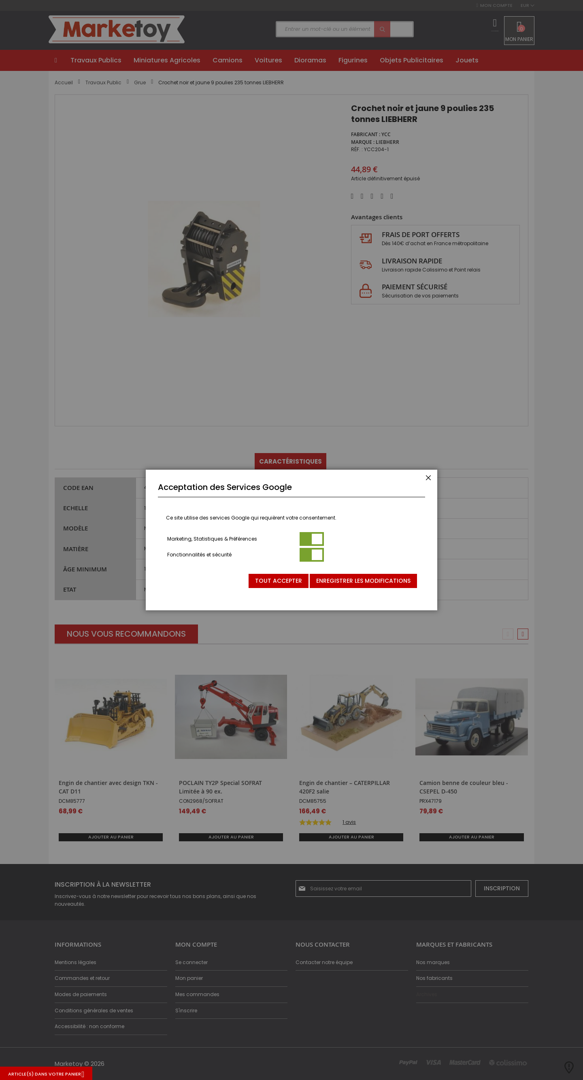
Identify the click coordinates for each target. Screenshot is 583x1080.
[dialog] (291, 540)
